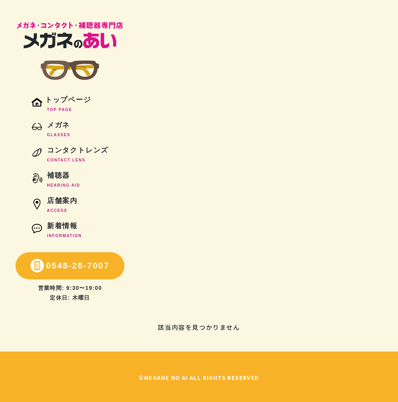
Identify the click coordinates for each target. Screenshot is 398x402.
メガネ (50, 130)
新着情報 (56, 231)
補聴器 (55, 181)
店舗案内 (54, 206)
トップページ (61, 105)
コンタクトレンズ (69, 155)
